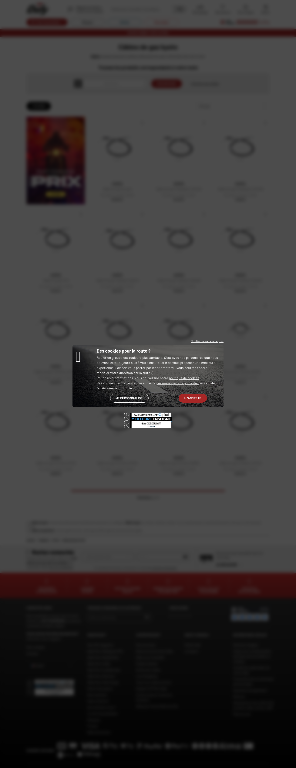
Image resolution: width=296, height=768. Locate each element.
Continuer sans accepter (207, 341)
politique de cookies (184, 378)
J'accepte (192, 398)
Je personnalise (129, 398)
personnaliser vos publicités (177, 383)
